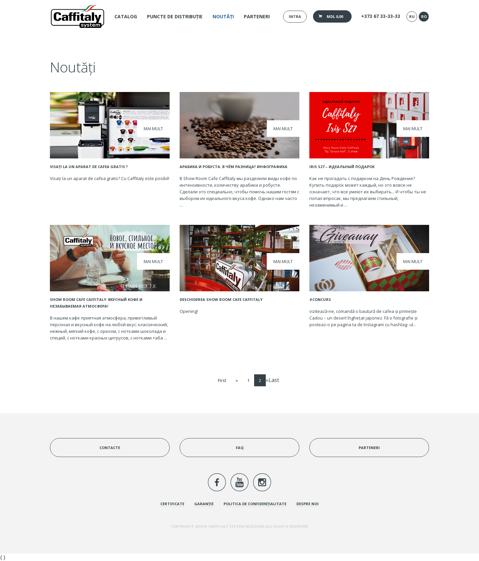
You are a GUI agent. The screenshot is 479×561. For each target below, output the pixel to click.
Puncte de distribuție (175, 16)
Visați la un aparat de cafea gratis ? (89, 166)
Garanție (204, 503)
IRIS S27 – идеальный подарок (342, 166)
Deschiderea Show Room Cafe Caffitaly (221, 299)
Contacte (109, 447)
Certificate (172, 503)
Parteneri (257, 16)
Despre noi (307, 503)
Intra (295, 16)
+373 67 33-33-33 (380, 16)
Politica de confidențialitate (255, 503)
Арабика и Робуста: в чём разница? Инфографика (233, 166)
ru (412, 16)
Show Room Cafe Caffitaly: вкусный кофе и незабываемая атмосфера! (96, 303)
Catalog (125, 16)
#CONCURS (320, 299)
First (222, 380)
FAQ (239, 447)
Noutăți (223, 16)
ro (424, 16)
